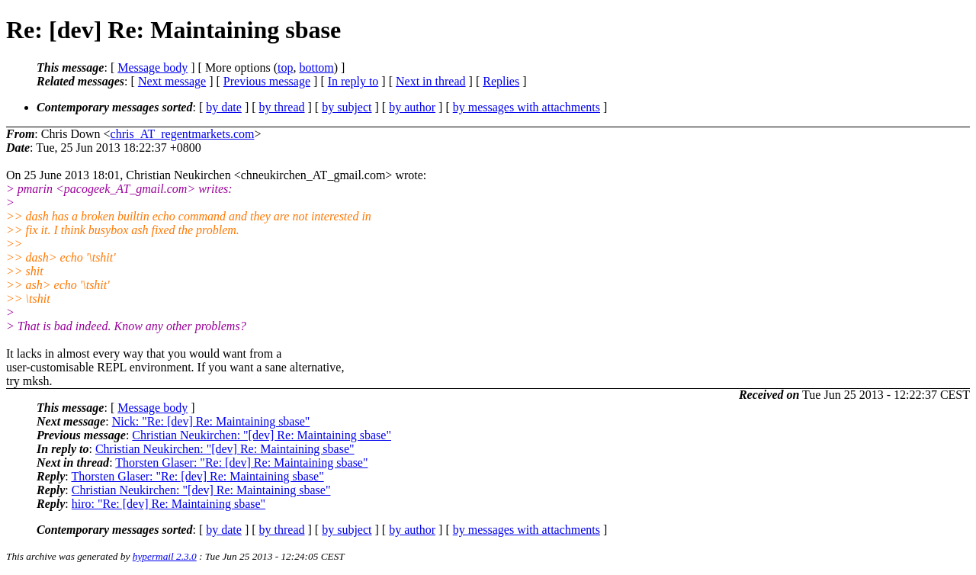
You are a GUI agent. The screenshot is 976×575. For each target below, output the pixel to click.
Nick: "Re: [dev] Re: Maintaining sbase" (211, 421)
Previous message (266, 81)
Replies (501, 81)
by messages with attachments (526, 107)
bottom (316, 67)
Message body (152, 67)
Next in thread (431, 81)
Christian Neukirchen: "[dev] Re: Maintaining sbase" (261, 435)
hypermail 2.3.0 (165, 556)
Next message (172, 81)
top (285, 67)
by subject (346, 107)
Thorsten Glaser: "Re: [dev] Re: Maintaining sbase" (241, 462)
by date (224, 107)
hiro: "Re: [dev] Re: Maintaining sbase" (168, 503)
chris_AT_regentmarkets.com (183, 133)
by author (412, 107)
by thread (282, 107)
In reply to (353, 81)
